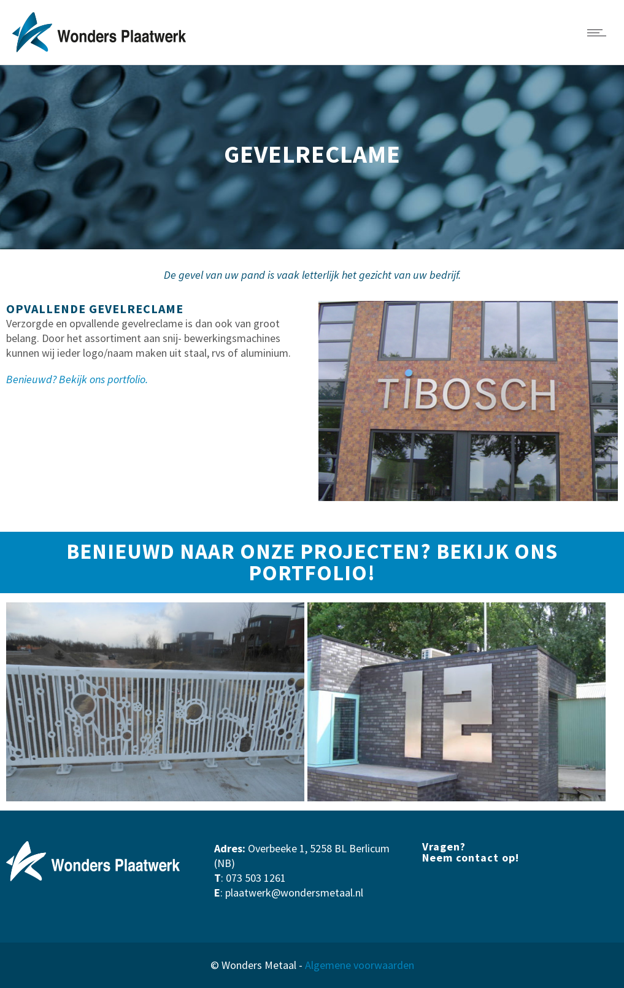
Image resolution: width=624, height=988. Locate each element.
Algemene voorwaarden (359, 965)
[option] (155, 702)
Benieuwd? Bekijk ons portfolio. (77, 379)
